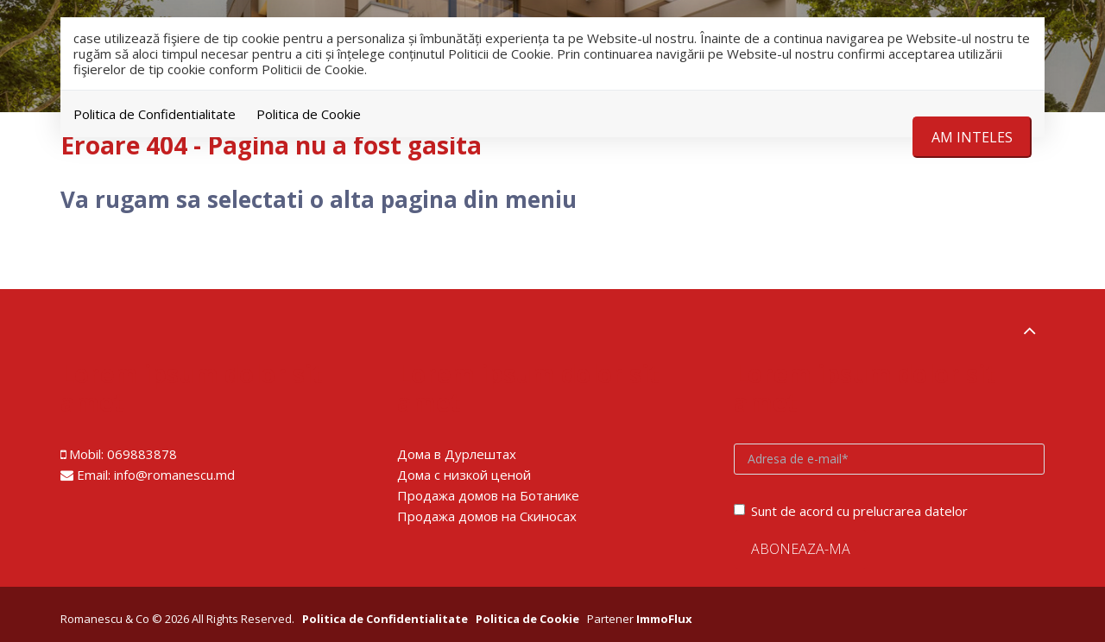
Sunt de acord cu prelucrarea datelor (851, 510)
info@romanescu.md (174, 474)
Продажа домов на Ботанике (488, 495)
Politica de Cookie (308, 114)
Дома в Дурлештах (456, 454)
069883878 (142, 454)
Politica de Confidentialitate (154, 114)
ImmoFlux (664, 618)
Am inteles (972, 137)
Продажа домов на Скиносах (487, 516)
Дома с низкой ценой (464, 474)
